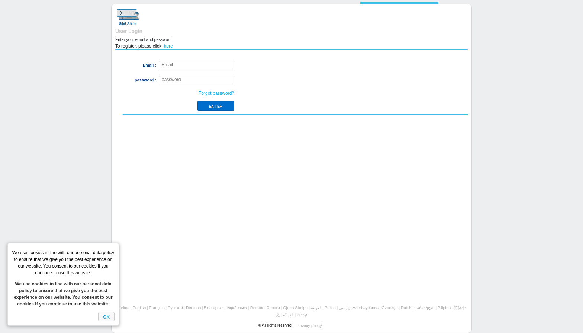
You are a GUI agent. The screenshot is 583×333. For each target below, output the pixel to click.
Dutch (406, 307)
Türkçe (123, 307)
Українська (237, 307)
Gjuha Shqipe (295, 307)
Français (157, 307)
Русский (175, 307)
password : (145, 80)
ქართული (425, 307)
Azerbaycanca (365, 307)
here (168, 46)
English (139, 307)
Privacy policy (309, 325)
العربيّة (288, 315)
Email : (149, 65)
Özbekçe (389, 307)
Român (256, 307)
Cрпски (273, 307)
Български (213, 307)
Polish (330, 307)
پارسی (344, 307)
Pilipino (444, 307)
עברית (302, 315)
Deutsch (193, 307)
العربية (316, 307)
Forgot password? (216, 93)
